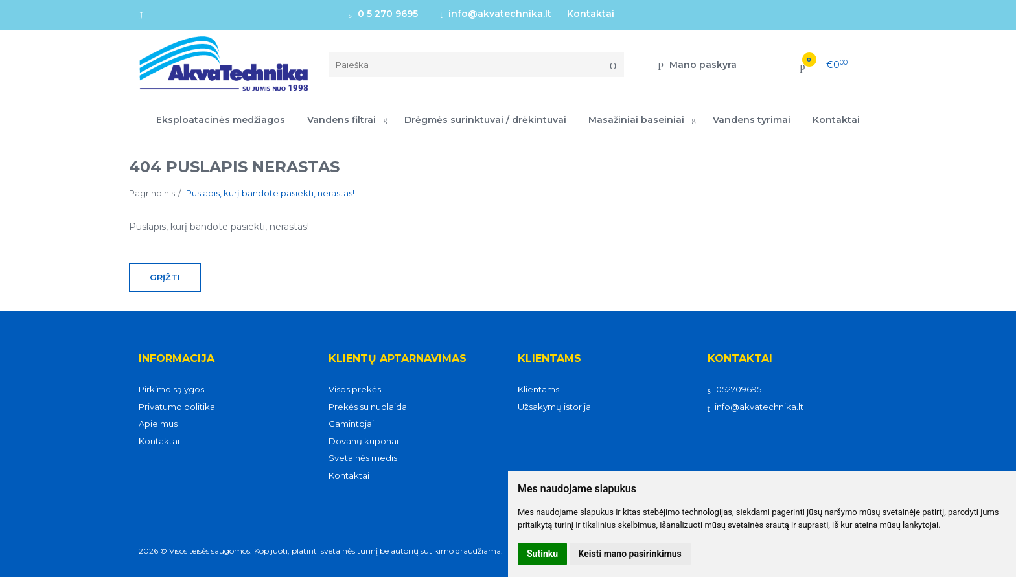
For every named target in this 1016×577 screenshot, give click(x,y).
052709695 (734, 389)
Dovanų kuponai (363, 441)
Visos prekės (355, 389)
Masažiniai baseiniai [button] (636, 120)
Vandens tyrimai (752, 120)
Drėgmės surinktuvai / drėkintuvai (485, 120)
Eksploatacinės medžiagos (220, 120)
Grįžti (165, 277)
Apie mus (158, 423)
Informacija (176, 358)
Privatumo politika (177, 407)
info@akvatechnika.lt (495, 13)
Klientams (549, 358)
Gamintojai (351, 423)
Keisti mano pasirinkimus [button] (630, 554)
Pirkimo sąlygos (171, 389)
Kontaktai (590, 13)
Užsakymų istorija (554, 407)
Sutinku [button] (542, 554)
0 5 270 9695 (383, 13)
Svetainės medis (363, 458)
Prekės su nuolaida (368, 407)
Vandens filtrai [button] (341, 120)
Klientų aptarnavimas (398, 358)
